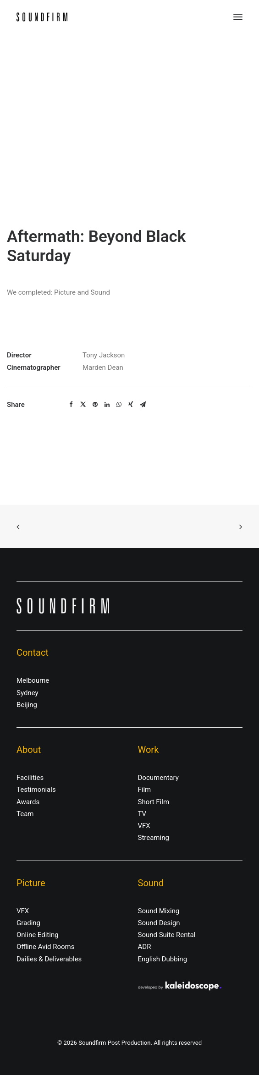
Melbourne (33, 680)
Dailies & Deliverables (49, 959)
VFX (144, 826)
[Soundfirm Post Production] (42, 17)
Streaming (153, 838)
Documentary (158, 777)
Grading (28, 923)
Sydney (28, 693)
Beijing (27, 705)
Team (25, 814)
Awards (28, 802)
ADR (144, 947)
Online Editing (38, 935)
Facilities (30, 777)
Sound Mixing (159, 911)
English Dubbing (162, 959)
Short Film (154, 802)
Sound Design (159, 923)
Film (144, 789)
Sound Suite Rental (167, 935)
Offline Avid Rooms (46, 947)
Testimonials (36, 789)
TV (142, 814)
